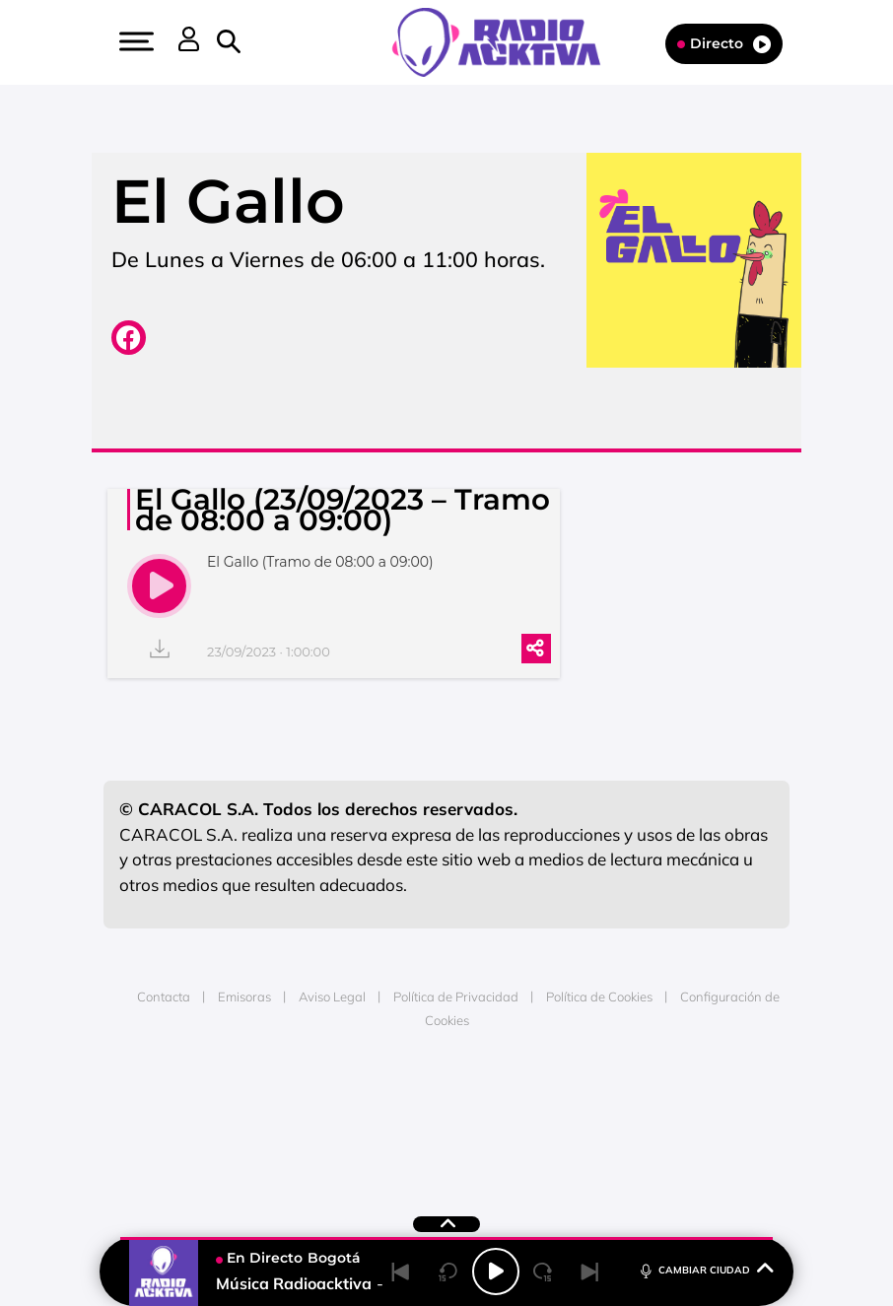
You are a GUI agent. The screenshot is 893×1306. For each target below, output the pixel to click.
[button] (134, 41)
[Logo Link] (506, 40)
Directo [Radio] (724, 43)
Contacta (163, 996)
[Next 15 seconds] (543, 1271)
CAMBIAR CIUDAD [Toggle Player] (705, 1269)
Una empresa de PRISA (446, 1107)
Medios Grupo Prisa (447, 1155)
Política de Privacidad (455, 996)
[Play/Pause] (495, 1271)
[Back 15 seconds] (448, 1271)
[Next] (590, 1271)
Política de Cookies (599, 996)
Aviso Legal (332, 996)
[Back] (401, 1271)
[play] (159, 586)
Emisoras (244, 996)
